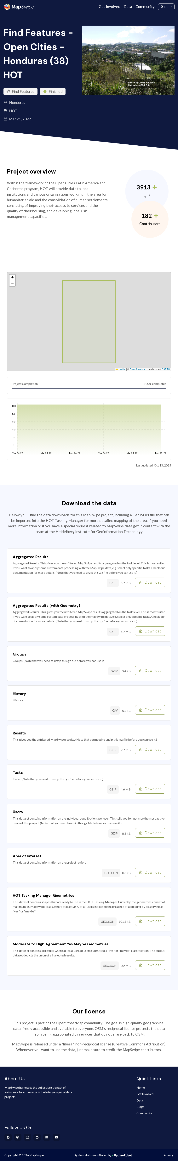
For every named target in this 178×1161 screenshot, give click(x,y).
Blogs (140, 1106)
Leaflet (120, 369)
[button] (12, 277)
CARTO (166, 369)
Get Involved (109, 6)
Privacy (169, 1155)
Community (145, 6)
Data (128, 6)
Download (150, 582)
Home (140, 1087)
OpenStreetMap (138, 369)
